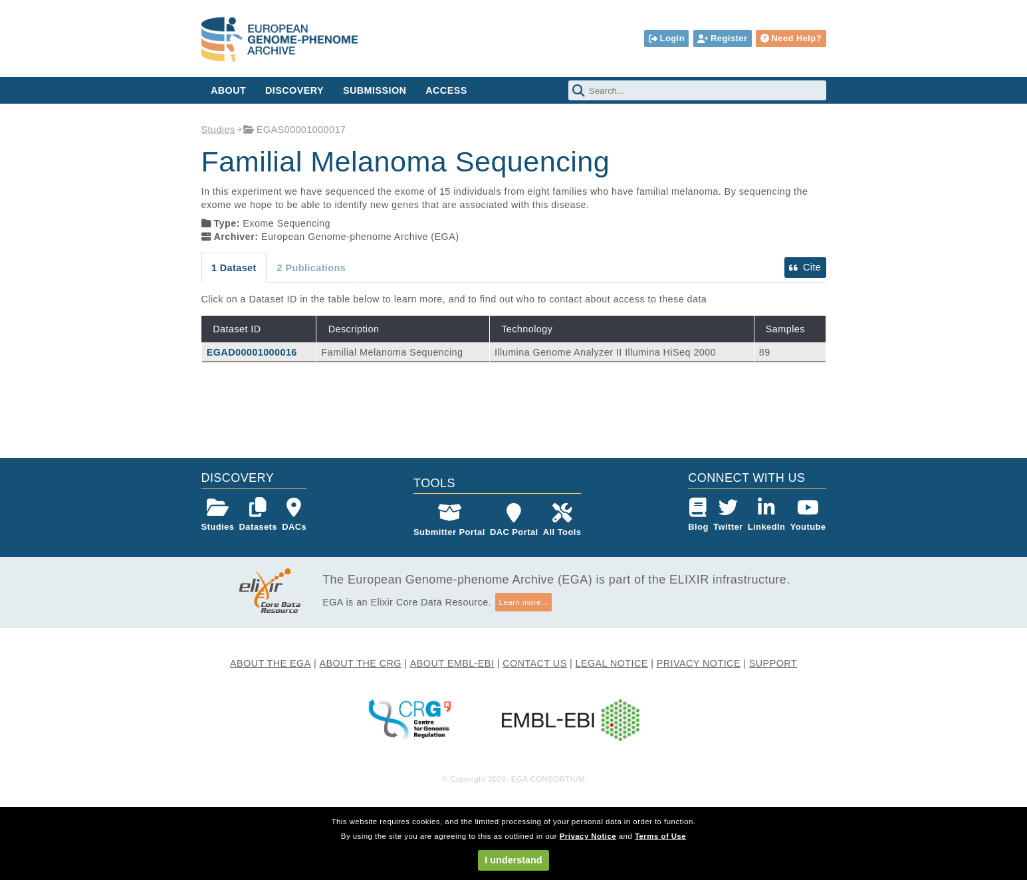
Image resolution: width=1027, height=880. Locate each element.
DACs (294, 515)
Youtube (808, 515)
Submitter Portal (449, 520)
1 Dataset (234, 268)
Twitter (728, 515)
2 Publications (311, 268)
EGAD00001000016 (252, 352)
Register (722, 38)
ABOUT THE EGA (270, 663)
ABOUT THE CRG (360, 663)
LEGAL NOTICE (611, 663)
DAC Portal (514, 520)
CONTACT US (535, 663)
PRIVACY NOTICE (699, 663)
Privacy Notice (588, 836)
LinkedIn (767, 515)
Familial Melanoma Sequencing (392, 352)
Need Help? (791, 38)
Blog (698, 515)
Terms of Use (660, 836)
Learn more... (523, 602)
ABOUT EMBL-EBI (452, 663)
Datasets (258, 515)
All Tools (562, 520)
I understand (513, 860)
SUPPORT (773, 663)
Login (667, 38)
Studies (218, 129)
